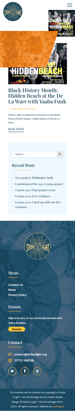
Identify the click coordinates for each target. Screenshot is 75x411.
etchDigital (58, 406)
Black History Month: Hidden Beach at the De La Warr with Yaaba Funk (37, 95)
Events (32, 108)
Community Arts (19, 108)
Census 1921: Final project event (35, 190)
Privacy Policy (17, 295)
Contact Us (15, 285)
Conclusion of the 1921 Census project (39, 184)
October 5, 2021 (46, 108)
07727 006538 (24, 360)
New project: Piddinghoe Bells (34, 178)
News (12, 290)
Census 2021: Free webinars (32, 196)
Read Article (16, 129)
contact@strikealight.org (30, 354)
